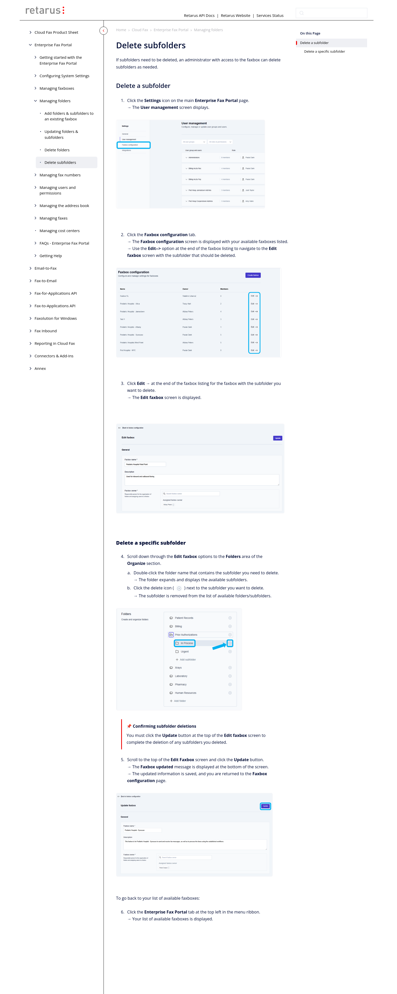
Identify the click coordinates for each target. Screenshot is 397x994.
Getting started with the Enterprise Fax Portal (61, 60)
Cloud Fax (140, 29)
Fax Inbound (46, 330)
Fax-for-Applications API (56, 293)
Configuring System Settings (64, 75)
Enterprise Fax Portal (53, 44)
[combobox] (331, 13)
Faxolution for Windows (56, 318)
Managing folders (55, 100)
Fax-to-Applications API (55, 305)
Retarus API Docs (199, 15)
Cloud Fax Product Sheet (56, 32)
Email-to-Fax (45, 268)
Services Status (269, 15)
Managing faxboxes (57, 88)
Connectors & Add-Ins (54, 355)
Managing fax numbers (60, 174)
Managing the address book (64, 205)
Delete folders (57, 149)
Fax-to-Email (45, 280)
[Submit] (302, 13)
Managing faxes (53, 218)
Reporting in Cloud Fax (55, 343)
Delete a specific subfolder (324, 51)
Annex (40, 368)
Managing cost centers (60, 230)
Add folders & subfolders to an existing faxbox (69, 116)
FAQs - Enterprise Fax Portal (64, 243)
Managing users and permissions (58, 190)
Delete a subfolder (314, 42)
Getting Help (51, 255)
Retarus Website (235, 15)
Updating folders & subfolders (61, 134)
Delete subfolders (60, 162)
